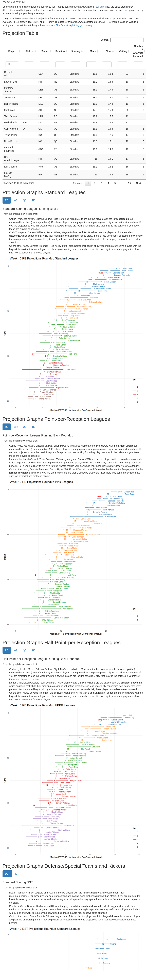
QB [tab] (24, 200)
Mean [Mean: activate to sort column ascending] (93, 51)
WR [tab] (15, 200)
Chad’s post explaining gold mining (74, 25)
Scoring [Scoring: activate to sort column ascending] (75, 51)
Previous (77, 183)
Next (138, 183)
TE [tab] (33, 200)
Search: (122, 40)
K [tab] (16, 873)
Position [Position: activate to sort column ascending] (60, 51)
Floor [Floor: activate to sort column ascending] (109, 51)
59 (129, 183)
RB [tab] (6, 200)
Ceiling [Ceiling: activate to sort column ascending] (123, 51)
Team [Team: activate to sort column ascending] (45, 51)
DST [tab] (7, 873)
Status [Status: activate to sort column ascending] (29, 51)
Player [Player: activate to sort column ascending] (11, 51)
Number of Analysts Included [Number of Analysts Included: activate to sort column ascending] (138, 51)
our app (100, 6)
